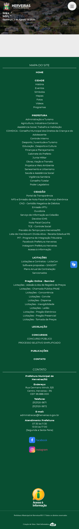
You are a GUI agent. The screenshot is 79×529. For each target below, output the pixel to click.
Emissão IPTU (39, 207)
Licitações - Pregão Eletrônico (39, 312)
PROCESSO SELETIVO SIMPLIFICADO (39, 343)
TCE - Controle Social (39, 226)
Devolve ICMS (39, 219)
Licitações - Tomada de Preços (39, 320)
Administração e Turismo (39, 119)
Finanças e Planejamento (39, 150)
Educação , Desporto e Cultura (39, 146)
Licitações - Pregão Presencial (39, 316)
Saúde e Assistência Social (39, 173)
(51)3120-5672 (39, 406)
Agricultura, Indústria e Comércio (39, 123)
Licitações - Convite (39, 297)
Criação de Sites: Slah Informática (39, 524)
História (39, 84)
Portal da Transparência (39, 196)
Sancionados (39, 273)
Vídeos (39, 103)
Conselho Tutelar (39, 181)
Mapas (39, 96)
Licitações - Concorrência (39, 293)
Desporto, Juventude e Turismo (39, 142)
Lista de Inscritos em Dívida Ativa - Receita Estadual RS (39, 234)
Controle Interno (39, 139)
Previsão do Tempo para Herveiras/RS (39, 230)
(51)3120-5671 (40, 403)
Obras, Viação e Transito (39, 162)
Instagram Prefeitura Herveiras (39, 246)
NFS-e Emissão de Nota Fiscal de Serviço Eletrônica (39, 200)
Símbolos (39, 92)
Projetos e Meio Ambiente (39, 165)
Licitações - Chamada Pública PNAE (39, 289)
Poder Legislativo (39, 185)
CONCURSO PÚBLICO (39, 339)
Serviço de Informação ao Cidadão (39, 215)
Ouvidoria (39, 211)
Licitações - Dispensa (39, 300)
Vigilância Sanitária (39, 177)
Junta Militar (39, 158)
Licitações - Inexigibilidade (39, 304)
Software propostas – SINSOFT (39, 265)
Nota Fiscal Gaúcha (39, 223)
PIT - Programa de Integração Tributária (39, 238)
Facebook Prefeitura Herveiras (40, 242)
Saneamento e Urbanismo (39, 169)
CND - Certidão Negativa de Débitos (39, 203)
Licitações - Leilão (39, 308)
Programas (39, 107)
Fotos (40, 100)
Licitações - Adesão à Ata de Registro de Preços (39, 285)
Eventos (39, 88)
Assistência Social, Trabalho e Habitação (39, 127)
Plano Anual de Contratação (39, 269)
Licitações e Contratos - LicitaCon (39, 262)
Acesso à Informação (39, 250)
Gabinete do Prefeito (39, 154)
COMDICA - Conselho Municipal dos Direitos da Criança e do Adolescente (39, 133)
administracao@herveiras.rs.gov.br (39, 415)
